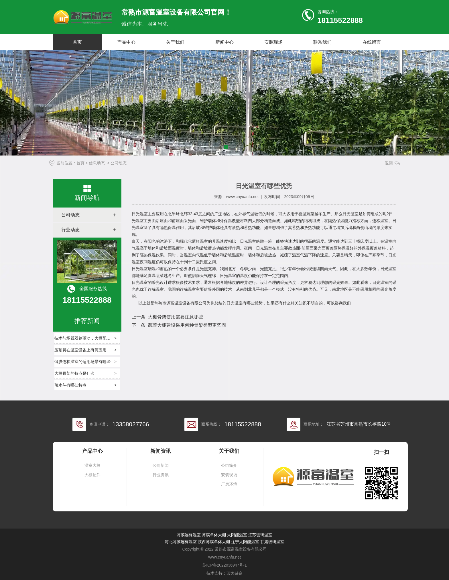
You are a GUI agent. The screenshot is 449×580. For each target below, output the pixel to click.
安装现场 (273, 42)
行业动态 (70, 229)
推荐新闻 (87, 320)
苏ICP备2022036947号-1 (224, 565)
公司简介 (229, 465)
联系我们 (322, 42)
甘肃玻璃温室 (272, 541)
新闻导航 (87, 197)
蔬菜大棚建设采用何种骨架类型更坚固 (186, 325)
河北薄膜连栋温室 (181, 541)
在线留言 (372, 42)
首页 (77, 42)
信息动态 (97, 163)
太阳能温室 (237, 535)
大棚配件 (92, 475)
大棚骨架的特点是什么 (74, 373)
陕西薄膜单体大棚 (214, 541)
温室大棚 (92, 465)
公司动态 (70, 214)
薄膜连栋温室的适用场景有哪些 (82, 361)
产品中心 (126, 42)
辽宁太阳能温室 (245, 541)
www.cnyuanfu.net (242, 196)
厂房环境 (229, 484)
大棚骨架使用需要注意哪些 (175, 316)
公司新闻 (161, 465)
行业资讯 (161, 475)
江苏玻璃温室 (260, 535)
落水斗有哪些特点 (70, 385)
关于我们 (175, 42)
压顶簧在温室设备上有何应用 (80, 350)
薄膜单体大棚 (214, 535)
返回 (389, 163)
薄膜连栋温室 (189, 535)
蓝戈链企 (235, 573)
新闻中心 (224, 42)
